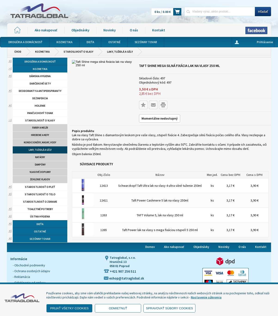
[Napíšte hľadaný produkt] (219, 11)
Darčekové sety (40, 83)
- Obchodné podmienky (29, 265)
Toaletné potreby (40, 209)
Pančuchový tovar (40, 113)
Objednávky (80, 30)
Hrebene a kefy (40, 135)
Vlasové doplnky (40, 172)
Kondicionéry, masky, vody (40, 142)
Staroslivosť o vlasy (78, 51)
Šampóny (40, 164)
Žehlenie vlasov (40, 179)
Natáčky (40, 157)
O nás (134, 30)
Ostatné (40, 231)
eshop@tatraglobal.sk (124, 278)
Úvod (17, 51)
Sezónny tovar (40, 239)
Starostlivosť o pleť (40, 187)
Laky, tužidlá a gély (120, 51)
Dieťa (40, 224)
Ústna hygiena (40, 216)
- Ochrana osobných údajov (31, 271)
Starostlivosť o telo (40, 194)
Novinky (109, 30)
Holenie (40, 105)
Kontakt (158, 30)
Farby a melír (40, 127)
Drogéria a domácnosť (40, 61)
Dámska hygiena (40, 76)
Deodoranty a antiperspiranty (40, 91)
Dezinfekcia (40, 98)
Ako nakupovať (46, 30)
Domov (150, 247)
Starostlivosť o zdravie (40, 201)
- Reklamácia (21, 277)
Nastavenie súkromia (206, 297)
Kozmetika (42, 51)
